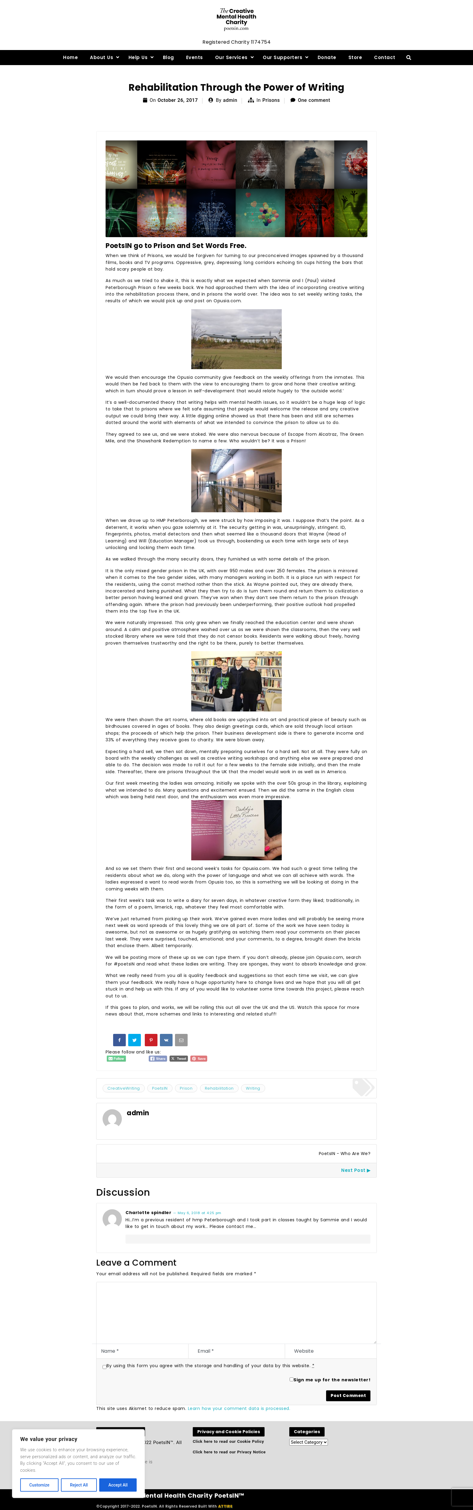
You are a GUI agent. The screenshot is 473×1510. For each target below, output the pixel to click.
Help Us (138, 57)
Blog (168, 57)
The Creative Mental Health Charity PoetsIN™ (170, 1495)
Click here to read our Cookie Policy (228, 1441)
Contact (384, 57)
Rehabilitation (219, 1088)
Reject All (79, 1485)
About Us (101, 57)
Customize (39, 1485)
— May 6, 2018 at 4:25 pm (197, 1212)
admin (230, 100)
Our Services (231, 57)
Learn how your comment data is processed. (239, 1408)
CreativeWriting (123, 1088)
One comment (314, 100)
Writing (253, 1088)
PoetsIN (160, 1088)
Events (194, 57)
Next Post (353, 1170)
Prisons (271, 100)
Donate (327, 57)
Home (70, 57)
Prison (186, 1088)
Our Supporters (282, 57)
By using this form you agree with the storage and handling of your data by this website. (210, 1366)
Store (355, 57)
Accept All (118, 1485)
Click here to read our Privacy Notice (229, 1452)
